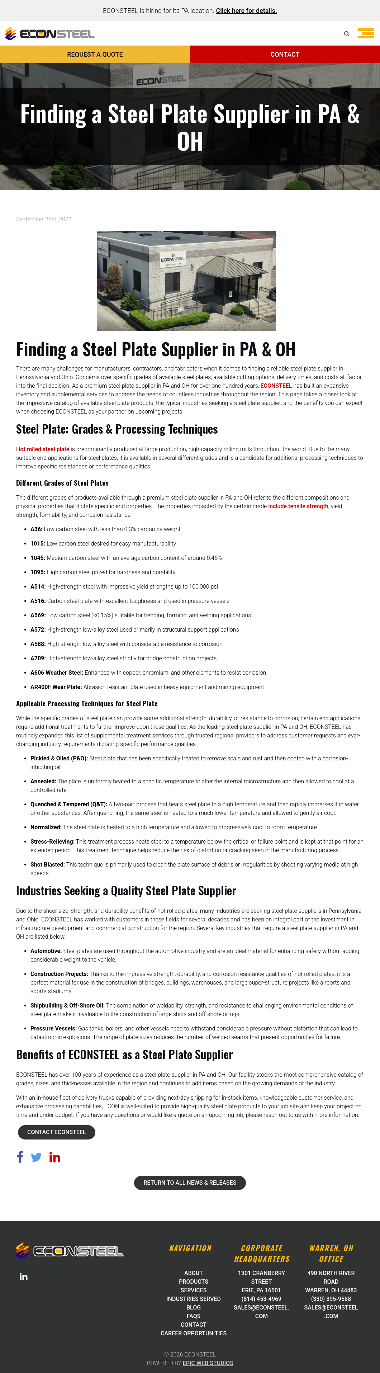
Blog (193, 1307)
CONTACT (284, 54)
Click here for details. (246, 10)
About (193, 1273)
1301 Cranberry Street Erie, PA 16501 (261, 1282)
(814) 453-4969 (261, 1299)
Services (194, 1290)
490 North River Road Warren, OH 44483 (331, 1282)
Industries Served (193, 1299)
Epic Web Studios (208, 1363)
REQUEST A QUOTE (95, 54)
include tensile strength (298, 506)
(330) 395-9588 (331, 1299)
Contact (193, 1324)
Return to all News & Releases (189, 1182)
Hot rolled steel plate (42, 449)
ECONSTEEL (276, 385)
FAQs (194, 1316)
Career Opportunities (194, 1333)
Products (193, 1281)
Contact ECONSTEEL (56, 1132)
